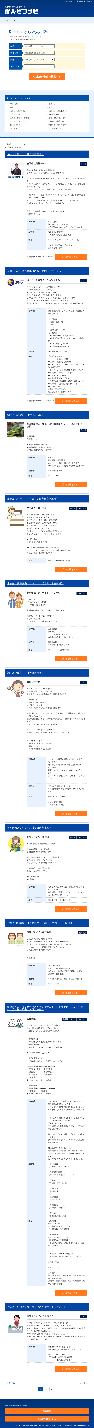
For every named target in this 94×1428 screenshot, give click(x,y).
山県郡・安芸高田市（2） (58, 121)
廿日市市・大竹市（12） (58, 125)
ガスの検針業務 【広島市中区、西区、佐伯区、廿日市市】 (40, 923)
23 (59, 1389)
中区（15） (14, 104)
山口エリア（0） (16, 128)
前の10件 (12, 1383)
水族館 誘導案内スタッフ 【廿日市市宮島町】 (35, 583)
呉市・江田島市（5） (18, 114)
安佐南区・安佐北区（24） (58, 111)
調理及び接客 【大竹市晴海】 (25, 672)
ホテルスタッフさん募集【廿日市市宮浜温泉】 (33, 498)
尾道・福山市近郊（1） (57, 118)
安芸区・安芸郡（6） (18, 111)
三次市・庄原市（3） (18, 121)
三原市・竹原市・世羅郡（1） (21, 118)
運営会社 (69, 1)
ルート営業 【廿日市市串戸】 (25, 154)
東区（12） (14, 107)
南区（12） (52, 107)
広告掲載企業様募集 (84, 1)
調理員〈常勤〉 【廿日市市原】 (25, 415)
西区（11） (52, 104)
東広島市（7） (54, 114)
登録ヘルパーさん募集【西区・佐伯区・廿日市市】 (35, 271)
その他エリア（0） (55, 128)
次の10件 (81, 1383)
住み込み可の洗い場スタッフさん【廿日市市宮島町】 (36, 1307)
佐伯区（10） (15, 125)
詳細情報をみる (70, 257)
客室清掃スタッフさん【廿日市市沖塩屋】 (30, 827)
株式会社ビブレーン (20, 1405)
